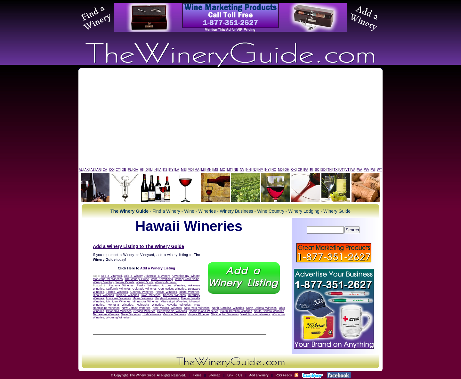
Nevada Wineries (179, 304)
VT (347, 169)
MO (222, 169)
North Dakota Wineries (261, 307)
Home (197, 375)
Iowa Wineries (151, 295)
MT (229, 169)
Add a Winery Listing (157, 268)
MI (203, 169)
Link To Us (234, 375)
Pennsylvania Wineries (172, 311)
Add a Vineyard (111, 275)
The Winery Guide (137, 279)
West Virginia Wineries (255, 314)
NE (236, 169)
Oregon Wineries (144, 311)
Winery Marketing (166, 282)
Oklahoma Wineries (119, 311)
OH (287, 169)
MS (215, 169)
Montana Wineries (120, 304)
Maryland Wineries (167, 298)
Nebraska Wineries (150, 304)
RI (311, 169)
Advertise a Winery (157, 275)
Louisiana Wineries (118, 298)
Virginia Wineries (198, 314)
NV (242, 169)
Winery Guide (144, 282)
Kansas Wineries (174, 295)
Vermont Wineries (174, 314)
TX (336, 169)
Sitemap (214, 375)
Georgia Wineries (141, 291)
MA (197, 169)
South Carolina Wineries (236, 311)
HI (141, 169)
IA (159, 169)
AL (81, 169)
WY (379, 169)
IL (151, 169)
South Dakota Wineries (269, 311)
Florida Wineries (117, 291)
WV (366, 169)
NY (267, 169)
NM (260, 169)
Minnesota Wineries (145, 301)
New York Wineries (197, 307)
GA (135, 169)
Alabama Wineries (121, 285)
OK (293, 169)
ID (146, 169)
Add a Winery (133, 275)
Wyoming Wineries (118, 317)
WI (373, 169)
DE (124, 169)
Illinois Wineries (103, 295)
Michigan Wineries (118, 301)
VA (353, 169)
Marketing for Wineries (108, 279)
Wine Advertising (162, 279)
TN (330, 169)
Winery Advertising (187, 279)
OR (300, 169)
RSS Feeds (283, 375)
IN (155, 169)
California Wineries (118, 288)
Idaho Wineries (189, 291)
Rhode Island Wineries (203, 311)
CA (105, 169)
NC (273, 169)
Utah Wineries (151, 314)
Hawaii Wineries (166, 291)
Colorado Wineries (145, 288)
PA (306, 169)
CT (118, 169)
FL (130, 169)
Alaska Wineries (147, 285)
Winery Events (125, 282)
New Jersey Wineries (136, 307)
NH (248, 169)
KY (171, 169)
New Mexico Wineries (167, 307)
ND (280, 169)
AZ (93, 169)
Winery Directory (103, 282)
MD (190, 169)
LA (177, 169)
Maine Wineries (143, 298)
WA (359, 169)
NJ (254, 169)
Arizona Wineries (173, 285)
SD (323, 169)
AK (87, 169)
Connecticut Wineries (172, 288)
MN (209, 169)
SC (317, 169)
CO (111, 169)
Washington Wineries (225, 314)
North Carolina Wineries (228, 307)
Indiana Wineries (128, 295)
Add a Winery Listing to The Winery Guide (138, 246)
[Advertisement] (230, 119)
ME (183, 169)
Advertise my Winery (185, 275)
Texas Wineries (131, 314)
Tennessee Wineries (106, 314)
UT (341, 169)
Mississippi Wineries (174, 301)
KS (165, 169)
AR (98, 169)
